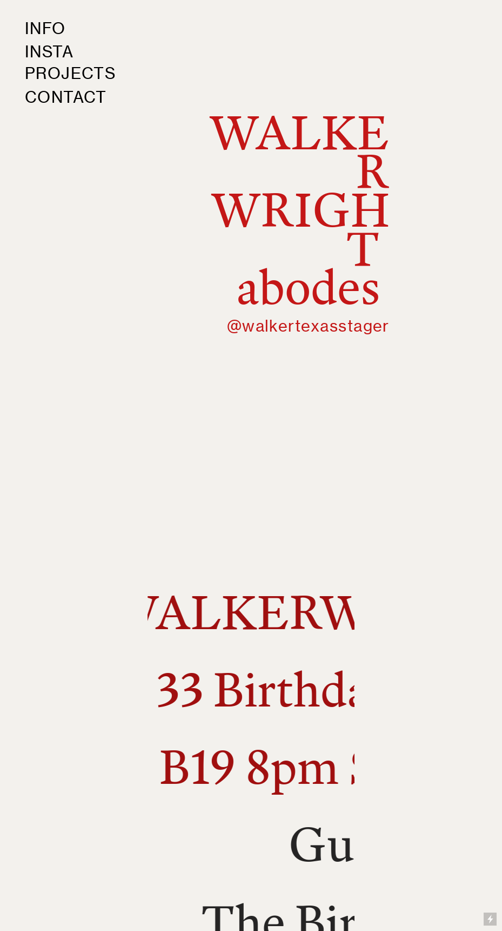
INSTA (49, 51)
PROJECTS (70, 73)
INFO (45, 28)
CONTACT (66, 97)
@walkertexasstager (308, 325)
